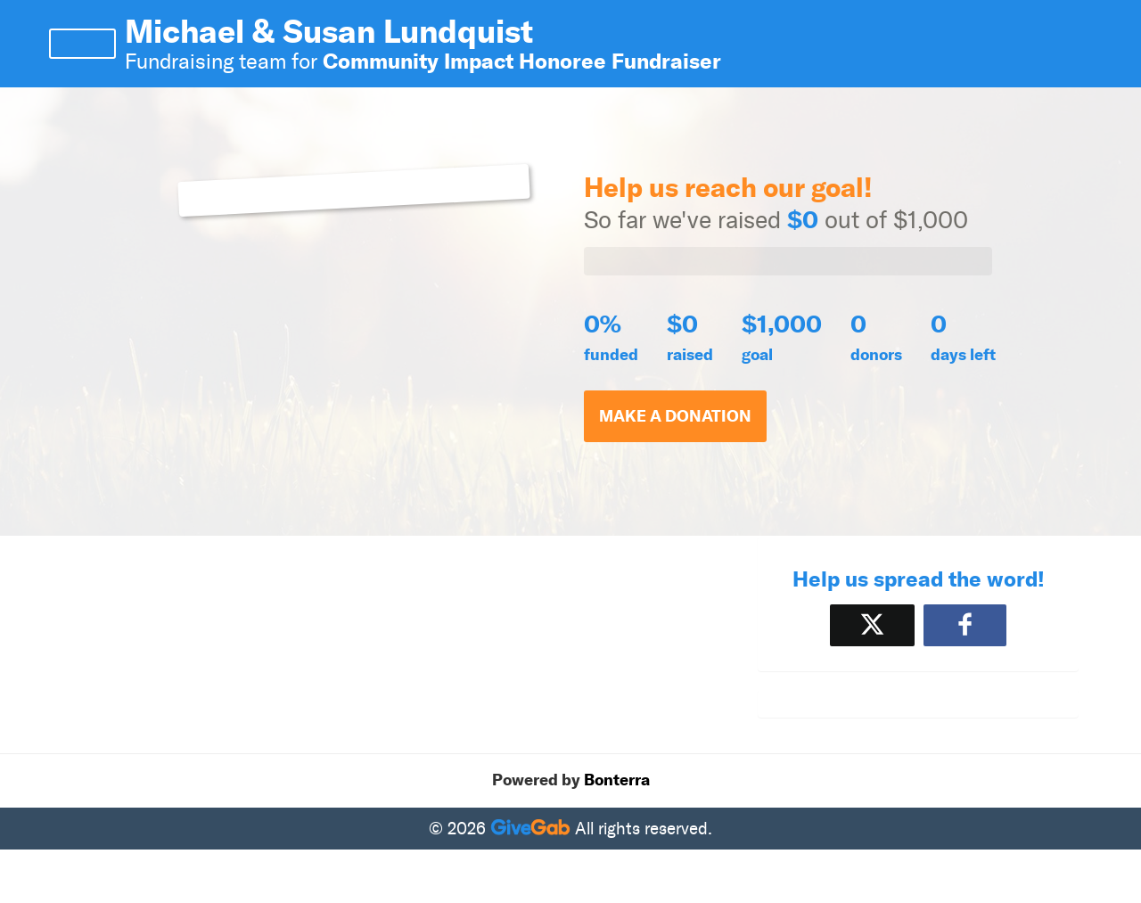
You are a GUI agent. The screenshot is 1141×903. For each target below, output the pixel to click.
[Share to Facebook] (964, 625)
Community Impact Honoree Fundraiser (522, 61)
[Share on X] (872, 625)
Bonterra (617, 780)
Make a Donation (675, 416)
